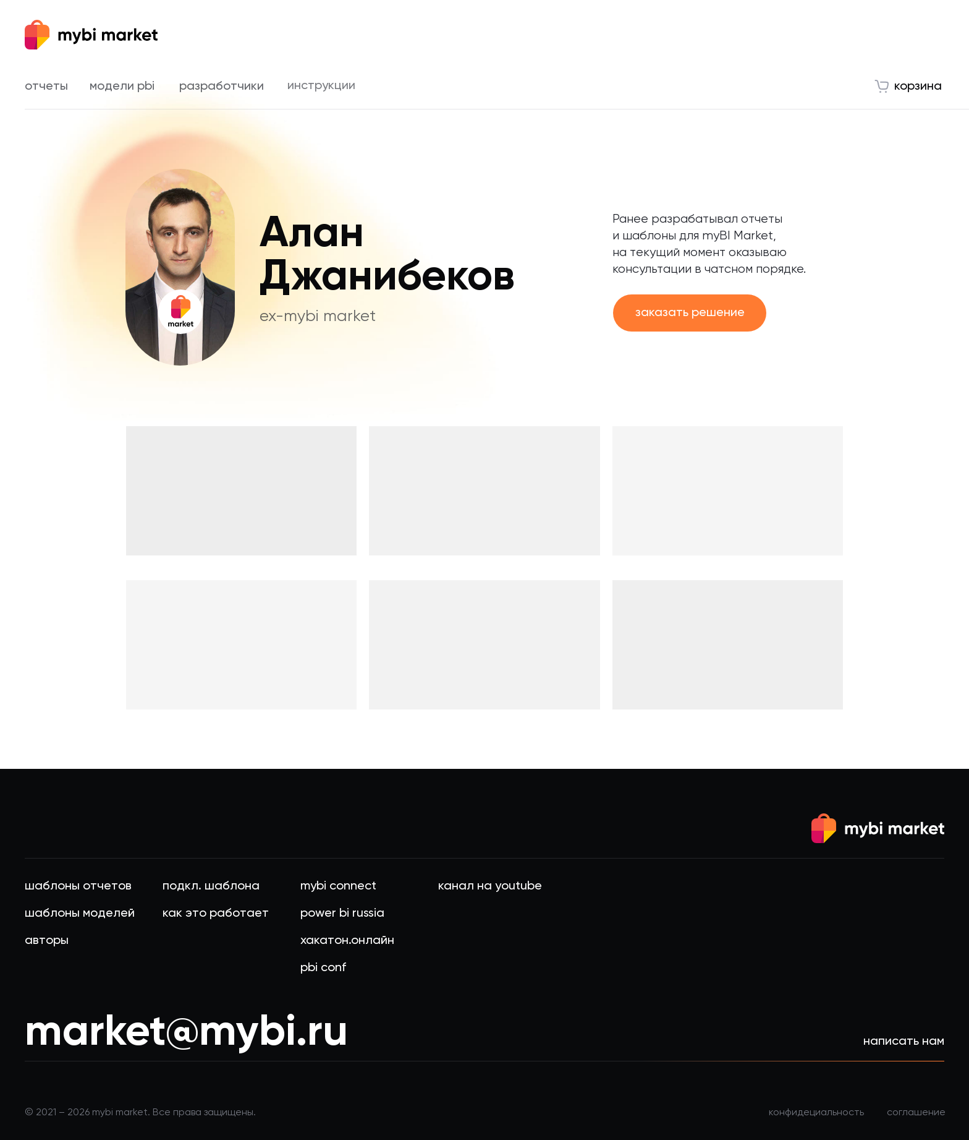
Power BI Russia (342, 912)
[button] (689, 313)
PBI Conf (323, 966)
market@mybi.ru (186, 1030)
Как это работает (216, 912)
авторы (47, 939)
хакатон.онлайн (347, 939)
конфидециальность (816, 1112)
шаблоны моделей (80, 912)
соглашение (916, 1112)
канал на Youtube (490, 885)
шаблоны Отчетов (78, 885)
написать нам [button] (903, 1040)
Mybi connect (338, 885)
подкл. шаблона (211, 885)
